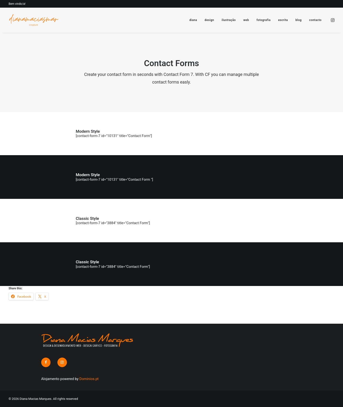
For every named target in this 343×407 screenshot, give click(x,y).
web (246, 20)
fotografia (264, 20)
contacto (315, 20)
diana (193, 20)
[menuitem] (193, 20)
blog (298, 20)
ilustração (229, 20)
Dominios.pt (89, 379)
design (209, 20)
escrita (283, 20)
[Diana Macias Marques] (33, 20)
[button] (332, 20)
